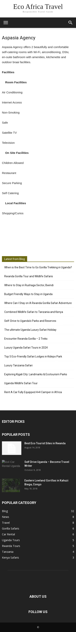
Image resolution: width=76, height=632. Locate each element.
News (5, 517)
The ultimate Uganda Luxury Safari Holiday (30, 329)
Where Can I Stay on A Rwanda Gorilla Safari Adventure (38, 303)
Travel (6, 522)
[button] (70, 22)
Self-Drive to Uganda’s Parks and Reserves (30, 320)
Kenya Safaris (10, 557)
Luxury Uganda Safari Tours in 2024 (26, 347)
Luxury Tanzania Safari (18, 365)
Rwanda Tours (11, 546)
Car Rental (8, 534)
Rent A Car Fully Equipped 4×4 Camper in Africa (33, 392)
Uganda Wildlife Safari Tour (21, 383)
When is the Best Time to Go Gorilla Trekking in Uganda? (38, 267)
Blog (5, 511)
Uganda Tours (11, 540)
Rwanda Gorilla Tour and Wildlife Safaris (28, 276)
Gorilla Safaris (10, 528)
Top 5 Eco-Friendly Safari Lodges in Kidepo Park (33, 356)
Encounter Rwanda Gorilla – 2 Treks (26, 338)
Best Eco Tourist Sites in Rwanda (45, 443)
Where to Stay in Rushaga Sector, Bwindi (29, 285)
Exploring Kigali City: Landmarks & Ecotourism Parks (35, 374)
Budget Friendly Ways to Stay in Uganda (28, 294)
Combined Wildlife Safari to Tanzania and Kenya (33, 311)
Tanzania (7, 552)
